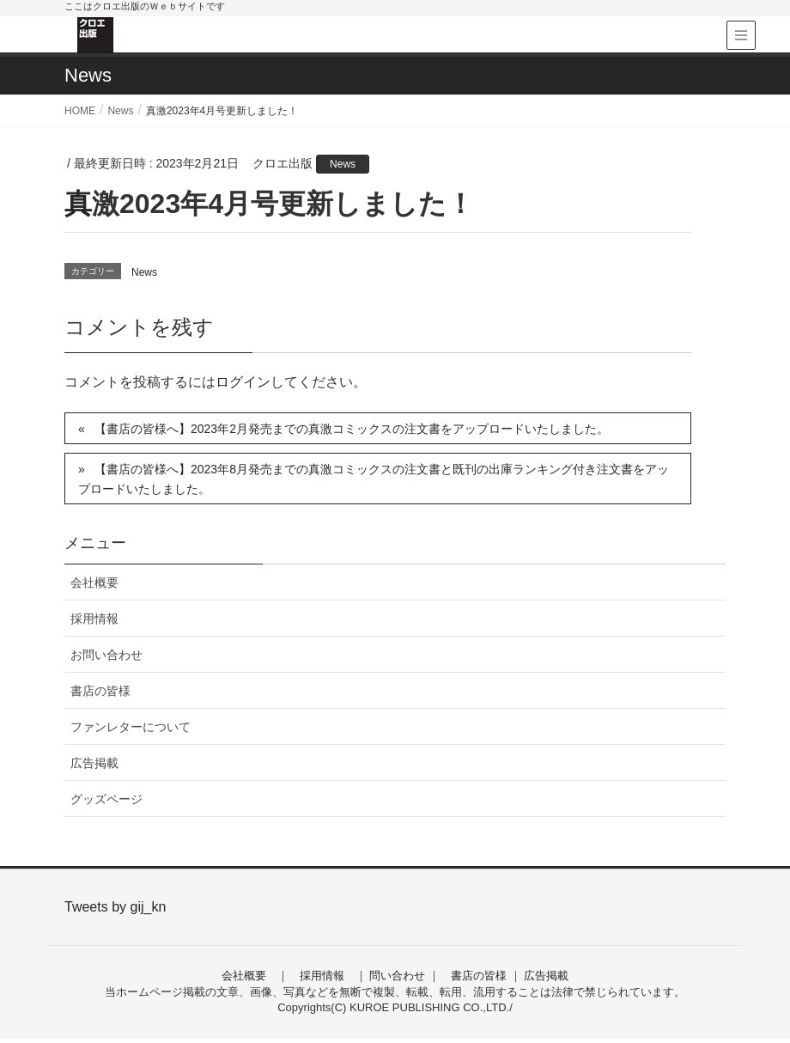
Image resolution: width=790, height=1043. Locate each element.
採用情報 (94, 618)
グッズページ (106, 799)
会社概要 (94, 582)
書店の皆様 (100, 691)
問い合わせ (397, 975)
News (343, 164)
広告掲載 (94, 763)
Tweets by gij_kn (115, 907)
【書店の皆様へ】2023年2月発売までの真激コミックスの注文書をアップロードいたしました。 (351, 429)
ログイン (243, 382)
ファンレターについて (130, 727)
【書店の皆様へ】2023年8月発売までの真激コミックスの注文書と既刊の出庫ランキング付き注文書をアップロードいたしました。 (373, 479)
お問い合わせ (106, 655)
